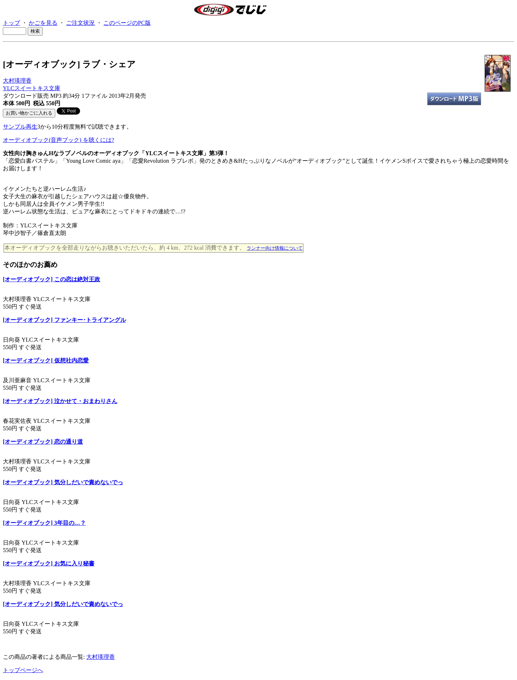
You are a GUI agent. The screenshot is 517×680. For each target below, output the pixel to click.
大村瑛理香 (17, 81)
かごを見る (43, 23)
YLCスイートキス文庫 (31, 88)
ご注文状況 (80, 23)
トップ (11, 23)
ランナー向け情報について (275, 248)
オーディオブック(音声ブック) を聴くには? (58, 140)
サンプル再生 (20, 127)
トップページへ (23, 670)
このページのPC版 (127, 23)
